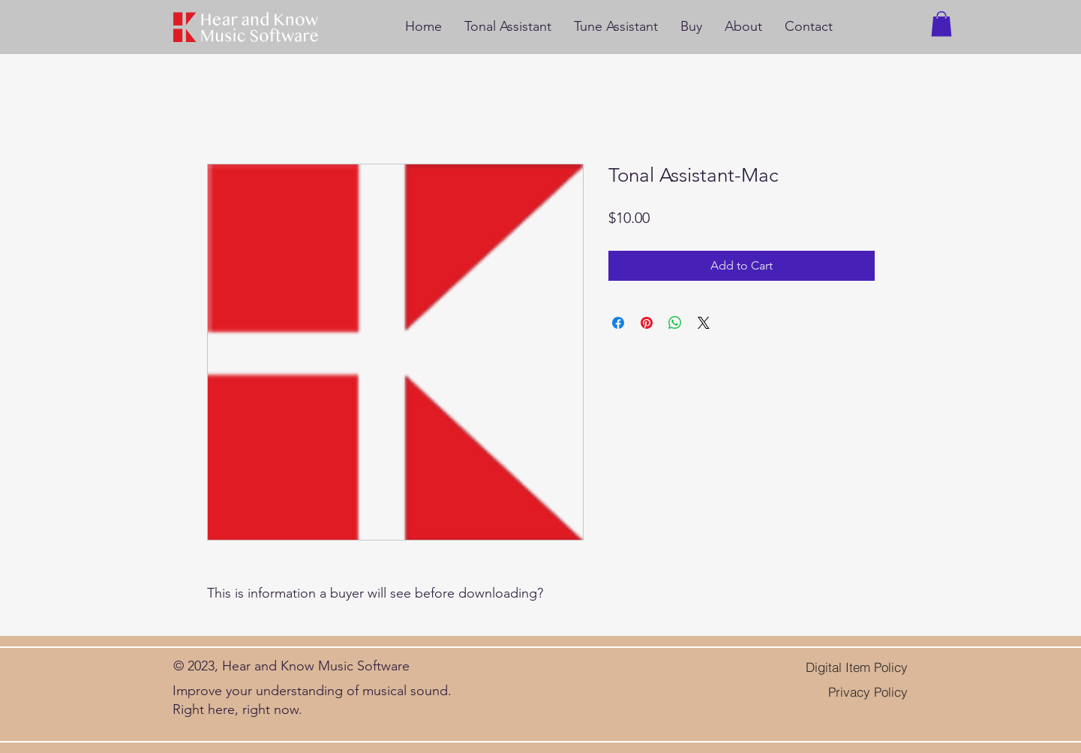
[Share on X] (704, 323)
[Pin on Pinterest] (647, 323)
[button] (941, 23)
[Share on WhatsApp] (675, 323)
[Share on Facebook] (618, 323)
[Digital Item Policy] (840, 667)
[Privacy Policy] (856, 692)
